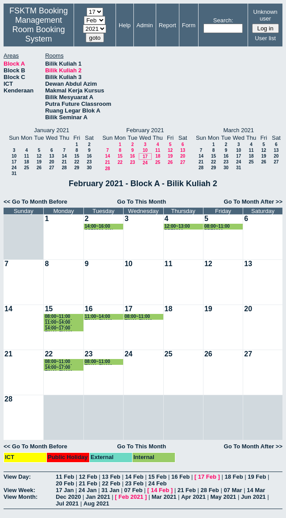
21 (64, 161)
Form (188, 25)
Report (167, 25)
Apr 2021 (193, 496)
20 (51, 161)
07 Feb (133, 490)
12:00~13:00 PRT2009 (177, 227)
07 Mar (233, 490)
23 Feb (134, 483)
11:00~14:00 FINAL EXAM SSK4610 (98, 317)
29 (76, 167)
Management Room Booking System (38, 29)
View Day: (17, 476)
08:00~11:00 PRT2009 (217, 227)
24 (14, 167)
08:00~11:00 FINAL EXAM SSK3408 (58, 317)
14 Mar (256, 490)
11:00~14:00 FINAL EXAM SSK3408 (58, 323)
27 (51, 167)
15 (76, 156)
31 (14, 173)
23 (89, 161)
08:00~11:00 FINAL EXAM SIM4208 (58, 362)
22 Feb (111, 483)
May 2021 (223, 496)
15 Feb (157, 476)
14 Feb (134, 476)
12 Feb (88, 476)
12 (39, 156)
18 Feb (233, 476)
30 (89, 167)
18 (26, 161)
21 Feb (88, 483)
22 (76, 161)
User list (265, 38)
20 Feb (65, 483)
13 (51, 156)
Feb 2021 (131, 496)
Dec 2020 (68, 496)
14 (64, 156)
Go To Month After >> (253, 201)
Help (125, 25)
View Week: (19, 490)
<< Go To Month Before (35, 201)
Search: (223, 20)
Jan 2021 (98, 496)
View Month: (20, 496)
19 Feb (257, 476)
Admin (145, 25)
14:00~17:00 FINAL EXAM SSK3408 (58, 368)
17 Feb (207, 476)
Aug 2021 (96, 503)
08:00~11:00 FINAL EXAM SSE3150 (98, 362)
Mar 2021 (164, 496)
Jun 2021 (253, 496)
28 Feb (210, 490)
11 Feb (65, 476)
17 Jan (65, 490)
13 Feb (111, 476)
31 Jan (110, 490)
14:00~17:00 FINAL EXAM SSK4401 (58, 328)
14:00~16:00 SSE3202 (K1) (99, 227)
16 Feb (180, 476)
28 (64, 167)
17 (14, 161)
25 (26, 167)
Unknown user (265, 15)
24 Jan (87, 490)
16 (89, 156)
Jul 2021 (67, 503)
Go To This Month (141, 201)
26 (39, 167)
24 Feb (157, 483)
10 (14, 156)
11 (26, 156)
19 (39, 161)
